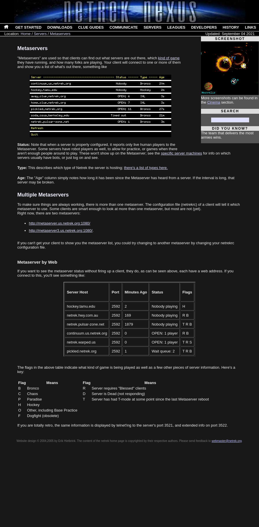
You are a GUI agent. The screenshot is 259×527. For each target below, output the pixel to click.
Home (26, 34)
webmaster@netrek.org (227, 440)
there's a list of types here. (145, 168)
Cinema (213, 102)
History (231, 27)
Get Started (28, 27)
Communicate (123, 27)
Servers (152, 27)
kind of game (169, 58)
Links (250, 27)
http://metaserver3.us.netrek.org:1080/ (60, 230)
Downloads (59, 27)
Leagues (176, 27)
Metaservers (60, 34)
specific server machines (181, 153)
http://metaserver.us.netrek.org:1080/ (59, 223)
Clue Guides (91, 27)
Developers (204, 27)
